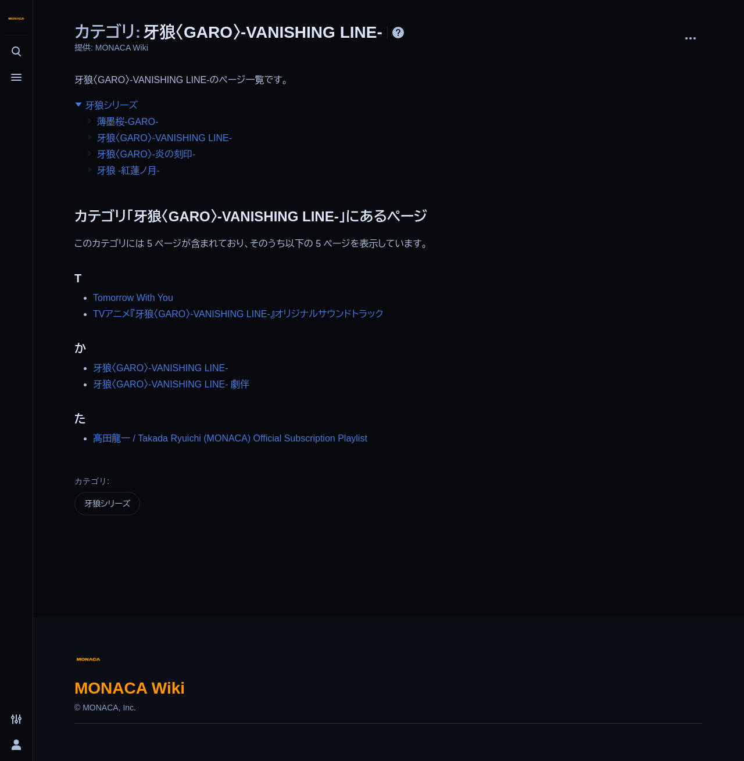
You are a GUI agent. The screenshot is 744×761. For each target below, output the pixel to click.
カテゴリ (90, 481)
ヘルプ (398, 32)
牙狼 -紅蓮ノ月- (127, 170)
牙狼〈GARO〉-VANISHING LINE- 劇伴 (171, 384)
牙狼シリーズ (111, 105)
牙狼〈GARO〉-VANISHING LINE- (164, 138)
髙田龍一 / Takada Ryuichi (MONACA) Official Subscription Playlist (230, 438)
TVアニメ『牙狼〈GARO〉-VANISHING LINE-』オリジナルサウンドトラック (238, 314)
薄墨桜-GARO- (127, 122)
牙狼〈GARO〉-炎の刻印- (145, 154)
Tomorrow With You (133, 298)
